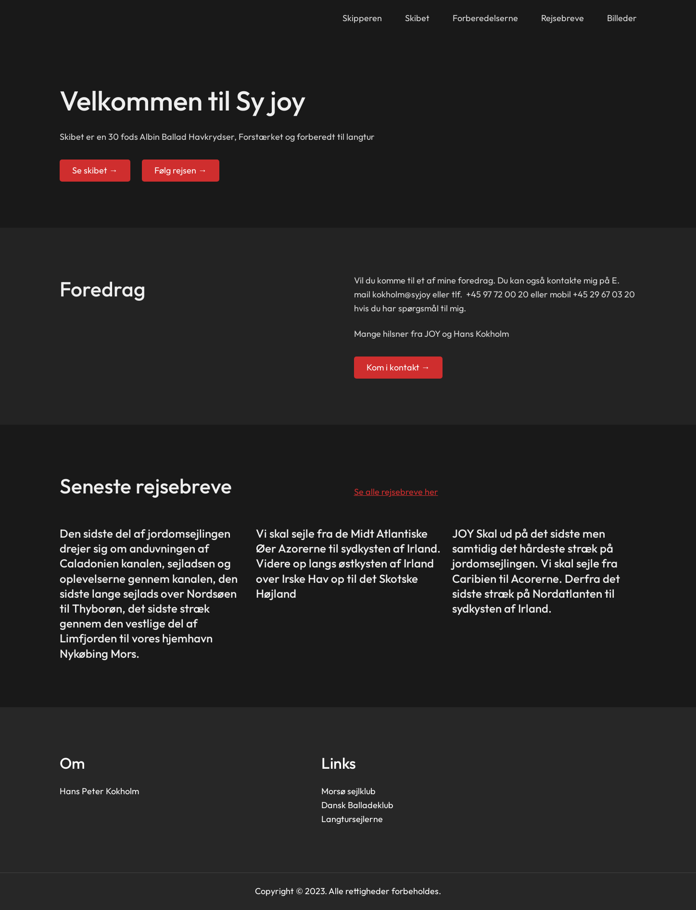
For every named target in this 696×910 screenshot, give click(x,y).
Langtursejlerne (352, 818)
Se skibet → (95, 170)
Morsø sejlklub (348, 791)
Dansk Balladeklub (357, 805)
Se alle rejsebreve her (396, 491)
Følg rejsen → (180, 170)
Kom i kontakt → (398, 367)
